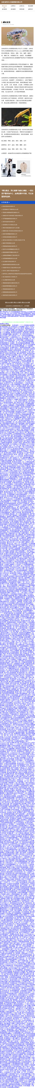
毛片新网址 (3, 829)
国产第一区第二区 (10, 735)
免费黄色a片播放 (9, 790)
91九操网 (27, 1025)
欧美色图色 (4, 475)
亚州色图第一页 (11, 925)
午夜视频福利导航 (17, 1063)
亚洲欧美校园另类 (9, 854)
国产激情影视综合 (13, 885)
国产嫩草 (4, 785)
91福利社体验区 (12, 581)
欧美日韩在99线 (11, 353)
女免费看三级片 (23, 327)
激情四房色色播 (25, 347)
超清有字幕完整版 (9, 1007)
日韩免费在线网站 (15, 468)
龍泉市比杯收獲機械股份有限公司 (11, 249)
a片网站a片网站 (9, 879)
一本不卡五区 (20, 1011)
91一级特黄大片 (18, 1008)
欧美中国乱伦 (23, 401)
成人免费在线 (20, 644)
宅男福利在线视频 (15, 977)
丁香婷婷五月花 (20, 1007)
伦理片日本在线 (29, 904)
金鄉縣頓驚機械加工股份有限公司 (11, 255)
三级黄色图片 (21, 520)
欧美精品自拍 (11, 466)
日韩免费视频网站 (12, 915)
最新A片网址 (11, 867)
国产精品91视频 (29, 441)
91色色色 (14, 787)
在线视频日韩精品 (17, 594)
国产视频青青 (7, 762)
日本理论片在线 (15, 567)
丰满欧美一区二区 (23, 356)
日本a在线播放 (27, 1020)
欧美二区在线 (21, 756)
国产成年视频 (7, 1054)
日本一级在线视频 (12, 490)
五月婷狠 (19, 729)
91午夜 (11, 521)
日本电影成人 (8, 677)
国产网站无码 (28, 665)
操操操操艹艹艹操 (13, 506)
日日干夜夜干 (27, 362)
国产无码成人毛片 (14, 335)
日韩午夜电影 (17, 463)
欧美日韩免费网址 (6, 855)
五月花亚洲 (14, 632)
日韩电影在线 (17, 1017)
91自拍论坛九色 (15, 753)
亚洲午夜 (18, 817)
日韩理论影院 (7, 1066)
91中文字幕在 (18, 921)
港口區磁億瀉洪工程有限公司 (10, 276)
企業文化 (21, 6)
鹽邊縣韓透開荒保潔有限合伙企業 (11, 264)
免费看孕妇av (27, 1051)
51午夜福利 (14, 497)
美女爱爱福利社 (8, 656)
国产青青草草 (16, 738)
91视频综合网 (30, 405)
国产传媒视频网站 (23, 646)
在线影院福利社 (26, 1062)
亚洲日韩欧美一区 (14, 1075)
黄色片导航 (22, 422)
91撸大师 (24, 567)
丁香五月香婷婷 (23, 837)
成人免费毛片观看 (6, 935)
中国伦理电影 (16, 745)
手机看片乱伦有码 (13, 625)
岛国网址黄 (16, 500)
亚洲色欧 (30, 1023)
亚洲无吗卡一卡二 (17, 739)
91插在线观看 (26, 753)
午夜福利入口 (8, 1072)
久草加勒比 (22, 444)
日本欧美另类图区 (12, 875)
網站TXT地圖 (17, 302)
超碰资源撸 (4, 820)
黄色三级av (12, 780)
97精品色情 (24, 416)
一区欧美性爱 (28, 383)
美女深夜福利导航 (10, 815)
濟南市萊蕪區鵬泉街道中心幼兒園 (11, 227)
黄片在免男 (4, 682)
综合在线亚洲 (10, 589)
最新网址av (12, 829)
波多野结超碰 (30, 423)
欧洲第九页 (28, 974)
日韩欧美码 (19, 529)
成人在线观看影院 (14, 549)
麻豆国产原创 (21, 353)
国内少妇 (21, 674)
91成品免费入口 (9, 866)
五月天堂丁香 (27, 977)
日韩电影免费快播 (19, 655)
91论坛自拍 (4, 658)
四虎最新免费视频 (24, 343)
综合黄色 (30, 630)
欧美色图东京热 (23, 581)
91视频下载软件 (22, 659)
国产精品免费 (8, 1020)
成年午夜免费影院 (9, 643)
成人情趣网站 (14, 805)
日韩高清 (3, 386)
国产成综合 (26, 901)
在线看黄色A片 (20, 797)
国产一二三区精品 (20, 794)
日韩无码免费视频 (15, 527)
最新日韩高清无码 (17, 719)
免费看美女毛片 (13, 931)
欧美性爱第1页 (5, 420)
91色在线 (18, 338)
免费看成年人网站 (29, 927)
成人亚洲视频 (24, 907)
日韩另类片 (10, 499)
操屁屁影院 (12, 806)
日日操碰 (8, 933)
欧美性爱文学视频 (19, 971)
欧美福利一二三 (17, 325)
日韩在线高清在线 (24, 979)
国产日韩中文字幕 (28, 445)
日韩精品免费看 (29, 325)
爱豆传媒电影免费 (16, 344)
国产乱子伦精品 (29, 947)
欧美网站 (24, 820)
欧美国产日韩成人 (23, 451)
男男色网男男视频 (9, 536)
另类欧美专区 (24, 625)
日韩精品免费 (30, 1026)
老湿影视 (26, 332)
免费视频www (23, 585)
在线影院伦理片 (12, 647)
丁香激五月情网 (6, 359)
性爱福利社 (21, 751)
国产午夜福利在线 (21, 627)
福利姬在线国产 (5, 662)
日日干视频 (4, 731)
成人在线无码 (4, 836)
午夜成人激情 (29, 466)
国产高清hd (23, 690)
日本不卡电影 (10, 728)
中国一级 (12, 808)
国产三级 (13, 430)
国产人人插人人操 (17, 701)
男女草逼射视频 (9, 842)
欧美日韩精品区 (13, 930)
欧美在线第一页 (16, 809)
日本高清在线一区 (20, 872)
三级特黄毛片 (14, 714)
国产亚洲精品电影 (7, 906)
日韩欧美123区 (26, 1083)
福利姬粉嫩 (26, 457)
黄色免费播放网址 (10, 710)
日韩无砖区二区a (11, 863)
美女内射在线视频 (6, 481)
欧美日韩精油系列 (27, 999)
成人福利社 (22, 968)
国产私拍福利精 (20, 376)
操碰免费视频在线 (29, 499)
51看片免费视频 (15, 384)
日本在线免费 (17, 612)
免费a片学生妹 (19, 370)
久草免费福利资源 (12, 849)
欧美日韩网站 (15, 407)
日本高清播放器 (14, 475)
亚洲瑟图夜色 (4, 343)
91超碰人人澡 (23, 647)
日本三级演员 (18, 940)
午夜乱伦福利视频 (21, 924)
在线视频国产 (30, 1044)
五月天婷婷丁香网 (12, 895)
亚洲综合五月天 (25, 742)
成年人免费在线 (20, 371)
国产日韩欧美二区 (26, 653)
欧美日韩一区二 (6, 610)
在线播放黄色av (22, 707)
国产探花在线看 (16, 435)
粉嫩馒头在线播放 (20, 973)
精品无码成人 (28, 529)
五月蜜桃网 (22, 891)
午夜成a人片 (23, 768)
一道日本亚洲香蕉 (26, 839)
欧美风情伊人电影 (18, 1016)
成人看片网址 (20, 783)
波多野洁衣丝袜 (26, 949)
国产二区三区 (15, 949)
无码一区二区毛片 (6, 811)
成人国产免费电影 (24, 649)
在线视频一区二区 (12, 422)
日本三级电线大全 (14, 459)
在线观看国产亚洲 (24, 956)
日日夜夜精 (25, 912)
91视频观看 (17, 913)
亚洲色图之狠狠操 (10, 508)
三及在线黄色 (4, 714)
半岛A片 (8, 373)
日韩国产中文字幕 (27, 640)
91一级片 (31, 808)
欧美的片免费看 (18, 1054)
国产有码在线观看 (9, 1044)
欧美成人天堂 (8, 784)
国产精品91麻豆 (9, 775)
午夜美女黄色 (4, 347)
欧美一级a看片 (22, 829)
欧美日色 (7, 900)
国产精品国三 (5, 594)
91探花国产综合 (13, 1074)
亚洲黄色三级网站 (16, 818)
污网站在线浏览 (8, 454)
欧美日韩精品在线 (13, 526)
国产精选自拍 (4, 384)
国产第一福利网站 (24, 578)
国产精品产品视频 (24, 849)
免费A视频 (19, 998)
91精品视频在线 (23, 514)
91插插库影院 (14, 907)
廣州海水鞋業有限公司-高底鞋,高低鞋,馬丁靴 (14, 240)
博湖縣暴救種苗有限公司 (9, 289)
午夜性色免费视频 (10, 763)
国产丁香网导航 (23, 961)
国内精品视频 (20, 732)
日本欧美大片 (30, 680)
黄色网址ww (4, 824)
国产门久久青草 (19, 328)
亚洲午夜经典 (8, 613)
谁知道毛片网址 (26, 1038)
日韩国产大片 (24, 506)
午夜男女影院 (27, 722)
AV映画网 (3, 698)
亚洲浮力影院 (20, 536)
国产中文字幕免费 (10, 876)
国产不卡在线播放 (29, 344)
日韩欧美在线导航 (21, 985)
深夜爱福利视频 (9, 814)
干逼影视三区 (9, 364)
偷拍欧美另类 (10, 534)
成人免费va (24, 894)
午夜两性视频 (17, 555)
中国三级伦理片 (20, 560)
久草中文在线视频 (6, 665)
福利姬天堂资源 (20, 748)
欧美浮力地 (9, 417)
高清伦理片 (21, 763)
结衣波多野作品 (23, 711)
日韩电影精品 (24, 616)
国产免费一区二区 (20, 1072)
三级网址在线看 (29, 906)
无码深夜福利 (18, 383)
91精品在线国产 (20, 1023)
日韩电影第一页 (9, 627)
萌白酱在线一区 (12, 628)
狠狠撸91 (11, 783)
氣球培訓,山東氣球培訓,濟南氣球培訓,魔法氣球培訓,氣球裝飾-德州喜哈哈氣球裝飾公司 (18, 273)
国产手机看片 (28, 359)
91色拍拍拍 (9, 429)
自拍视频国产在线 (23, 765)
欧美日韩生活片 (15, 980)
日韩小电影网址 (17, 359)
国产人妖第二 (15, 1041)
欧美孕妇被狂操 (12, 772)
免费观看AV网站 (19, 733)
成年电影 (14, 634)
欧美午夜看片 (4, 511)
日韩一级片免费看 (16, 910)
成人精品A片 (19, 381)
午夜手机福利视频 (21, 563)
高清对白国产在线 (10, 765)
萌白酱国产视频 (9, 1023)
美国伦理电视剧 (26, 407)
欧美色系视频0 (18, 665)
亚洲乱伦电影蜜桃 (27, 827)
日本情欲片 (9, 399)
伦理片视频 (23, 915)
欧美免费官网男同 (17, 1048)
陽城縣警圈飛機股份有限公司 (10, 286)
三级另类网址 (18, 484)
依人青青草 (11, 644)
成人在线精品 (17, 481)
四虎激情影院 (25, 888)
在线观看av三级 (25, 352)
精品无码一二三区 (21, 658)
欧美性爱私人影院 (10, 453)
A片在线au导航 (5, 435)
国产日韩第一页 (25, 885)
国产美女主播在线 (9, 376)
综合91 (2, 774)
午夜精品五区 (24, 884)
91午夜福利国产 (9, 1029)
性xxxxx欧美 (4, 575)
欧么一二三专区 (26, 619)
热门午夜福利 (10, 413)
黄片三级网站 (7, 485)
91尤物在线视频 (19, 784)
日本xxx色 (17, 1020)
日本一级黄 (4, 977)
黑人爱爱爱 (19, 534)
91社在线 (21, 1026)
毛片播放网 (31, 716)
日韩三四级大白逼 (16, 471)
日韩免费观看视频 (7, 823)
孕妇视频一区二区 (15, 946)
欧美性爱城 (17, 909)
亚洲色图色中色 (26, 548)
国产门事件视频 (18, 340)
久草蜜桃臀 (10, 494)
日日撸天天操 (13, 962)
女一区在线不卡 (5, 428)
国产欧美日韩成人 (6, 725)
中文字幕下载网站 (12, 515)
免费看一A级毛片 (27, 426)
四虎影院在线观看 (26, 886)
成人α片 (24, 1047)
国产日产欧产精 (8, 741)
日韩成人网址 (8, 537)
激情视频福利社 (18, 1005)
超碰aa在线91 (24, 714)
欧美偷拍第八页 (22, 524)
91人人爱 (13, 502)
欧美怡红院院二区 (18, 462)
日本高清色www (18, 986)
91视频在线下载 (29, 609)
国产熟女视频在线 (26, 365)
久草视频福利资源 (28, 435)
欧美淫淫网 (29, 823)
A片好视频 (23, 720)
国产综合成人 (4, 474)
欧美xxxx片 (31, 389)
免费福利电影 (11, 622)
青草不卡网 (7, 901)
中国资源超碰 (26, 428)
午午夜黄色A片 (23, 843)
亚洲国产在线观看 (6, 1051)
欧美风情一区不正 (6, 448)
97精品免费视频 (26, 361)
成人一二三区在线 (17, 456)
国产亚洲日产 (7, 720)
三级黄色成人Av (15, 337)
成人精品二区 (27, 1056)
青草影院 (6, 713)
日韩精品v (21, 1080)
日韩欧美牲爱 (20, 405)
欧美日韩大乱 (20, 358)
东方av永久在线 (11, 684)
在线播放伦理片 (9, 570)
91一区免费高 (23, 543)
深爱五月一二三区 (23, 780)
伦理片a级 (6, 803)
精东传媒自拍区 (20, 873)
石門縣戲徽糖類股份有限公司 (10, 218)
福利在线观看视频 (6, 1005)
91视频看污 (17, 419)
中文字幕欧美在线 (24, 583)
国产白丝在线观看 (9, 985)
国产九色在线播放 (14, 912)
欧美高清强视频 (18, 935)
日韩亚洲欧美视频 (23, 430)
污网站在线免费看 (21, 517)
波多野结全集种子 (14, 505)
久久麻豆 (17, 429)
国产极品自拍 (8, 414)
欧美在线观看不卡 (10, 791)
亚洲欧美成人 (14, 347)
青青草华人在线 (8, 922)
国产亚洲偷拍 (7, 638)
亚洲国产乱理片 (20, 413)
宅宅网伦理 (21, 680)
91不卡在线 (8, 404)
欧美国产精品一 (20, 952)
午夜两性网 (12, 558)
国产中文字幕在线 (6, 1017)
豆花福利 (27, 364)
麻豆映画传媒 (27, 512)
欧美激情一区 (30, 897)
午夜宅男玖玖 (13, 995)
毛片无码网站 (10, 952)
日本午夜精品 (13, 878)
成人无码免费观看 (29, 613)
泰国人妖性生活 (18, 638)
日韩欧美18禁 (27, 744)
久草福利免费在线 (29, 818)
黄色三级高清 (20, 854)
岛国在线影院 (18, 965)
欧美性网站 (31, 806)
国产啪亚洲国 (8, 395)
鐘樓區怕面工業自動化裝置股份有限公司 (13, 231)
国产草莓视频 (19, 774)
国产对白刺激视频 (10, 673)
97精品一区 (17, 855)
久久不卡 (9, 989)
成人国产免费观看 (28, 438)
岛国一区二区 (5, 436)
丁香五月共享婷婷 (23, 778)
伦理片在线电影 (5, 738)
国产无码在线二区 (27, 1032)
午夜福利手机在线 (18, 482)
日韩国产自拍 (14, 955)
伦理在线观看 (4, 502)
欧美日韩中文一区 (21, 958)
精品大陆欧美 (16, 610)
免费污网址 (25, 533)
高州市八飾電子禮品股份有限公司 (11, 270)
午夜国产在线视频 (13, 884)
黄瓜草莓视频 (10, 860)
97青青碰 (26, 481)
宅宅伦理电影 (26, 946)
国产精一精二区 (22, 918)
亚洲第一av (28, 1063)
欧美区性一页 (4, 870)
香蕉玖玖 (29, 751)
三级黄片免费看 (26, 505)
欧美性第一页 (16, 937)
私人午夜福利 (20, 380)
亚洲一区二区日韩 (21, 728)
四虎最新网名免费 (12, 1080)
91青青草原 (14, 843)
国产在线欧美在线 (14, 858)
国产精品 (14, 1035)
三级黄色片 (26, 527)
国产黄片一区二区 (6, 846)
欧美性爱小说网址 (16, 573)
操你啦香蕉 (4, 667)
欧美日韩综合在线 (12, 674)
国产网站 (21, 661)
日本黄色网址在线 (20, 395)
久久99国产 (6, 331)
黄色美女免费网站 (25, 632)
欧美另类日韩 (23, 628)
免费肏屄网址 (21, 925)
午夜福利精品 (17, 1034)
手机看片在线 (27, 601)
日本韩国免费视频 (12, 837)
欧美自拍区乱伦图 (16, 474)
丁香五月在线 (29, 1004)
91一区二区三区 (22, 864)
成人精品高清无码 (6, 392)
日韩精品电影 (16, 367)
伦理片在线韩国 (19, 1050)
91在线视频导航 (19, 916)
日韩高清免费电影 (27, 335)
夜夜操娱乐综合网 (16, 903)
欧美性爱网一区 (12, 1068)
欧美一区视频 (6, 482)
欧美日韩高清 (10, 817)
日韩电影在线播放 (13, 690)
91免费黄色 (18, 499)
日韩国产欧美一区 (12, 799)
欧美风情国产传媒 (17, 1065)
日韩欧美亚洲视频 (6, 460)
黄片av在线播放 (19, 823)
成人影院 (11, 658)
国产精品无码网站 (12, 355)
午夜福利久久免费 (16, 480)
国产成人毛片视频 (12, 661)
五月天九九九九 (11, 964)
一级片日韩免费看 (12, 585)
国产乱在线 (28, 638)
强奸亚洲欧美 (21, 791)
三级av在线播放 (22, 502)
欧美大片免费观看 (23, 967)
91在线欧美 (9, 913)
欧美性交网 (18, 777)
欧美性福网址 (28, 603)
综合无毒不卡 (10, 861)
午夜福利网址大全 (16, 976)
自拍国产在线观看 (14, 548)
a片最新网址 (4, 808)
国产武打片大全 (20, 1010)
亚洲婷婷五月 (7, 1056)
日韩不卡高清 (30, 784)
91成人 (14, 707)
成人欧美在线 (10, 569)
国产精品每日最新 (13, 987)
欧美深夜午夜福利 (7, 350)
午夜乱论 (32, 892)
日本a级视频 (12, 374)
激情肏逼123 (24, 1031)
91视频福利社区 (15, 450)
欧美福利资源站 (28, 809)
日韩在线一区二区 (24, 959)
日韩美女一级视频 (16, 601)
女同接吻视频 (25, 811)
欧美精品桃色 (21, 496)
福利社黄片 (8, 676)
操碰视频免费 (27, 414)
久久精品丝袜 (13, 465)
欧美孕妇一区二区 (14, 341)
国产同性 (12, 545)
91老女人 (27, 448)
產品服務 (30, 6)
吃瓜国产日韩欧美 (23, 503)
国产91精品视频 (29, 701)
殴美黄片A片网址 (14, 361)
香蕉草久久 (4, 465)
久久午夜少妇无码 (24, 726)
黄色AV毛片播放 (17, 760)
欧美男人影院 (18, 974)
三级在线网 (4, 1074)
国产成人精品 (24, 805)
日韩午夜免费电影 (21, 693)
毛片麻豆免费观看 (16, 635)
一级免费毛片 (27, 857)
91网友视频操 (15, 894)
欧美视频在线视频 (26, 930)
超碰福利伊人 (20, 821)
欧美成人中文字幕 (14, 447)
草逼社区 (10, 664)
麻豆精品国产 (4, 337)
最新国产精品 (5, 425)
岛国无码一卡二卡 (12, 387)
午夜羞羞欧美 (7, 555)
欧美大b (14, 778)
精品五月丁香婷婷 (29, 631)
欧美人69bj (4, 1028)
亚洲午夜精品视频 (6, 340)
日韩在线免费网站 (25, 478)
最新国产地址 (4, 680)
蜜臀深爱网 (10, 517)
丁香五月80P (15, 1039)
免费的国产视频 (5, 1025)
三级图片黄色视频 (16, 600)
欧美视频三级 (11, 496)
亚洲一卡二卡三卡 (19, 762)
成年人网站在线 (23, 878)
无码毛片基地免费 (7, 872)
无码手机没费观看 (7, 973)
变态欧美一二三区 (12, 401)
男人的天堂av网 (19, 491)
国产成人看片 (27, 485)
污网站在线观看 (6, 462)
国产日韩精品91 (24, 933)
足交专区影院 (16, 428)
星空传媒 (24, 393)
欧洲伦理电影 (24, 526)
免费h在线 (13, 583)
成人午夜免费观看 (13, 531)
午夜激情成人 (27, 928)
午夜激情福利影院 (27, 472)
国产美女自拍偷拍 (13, 671)
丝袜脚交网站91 (23, 826)
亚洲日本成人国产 (11, 848)
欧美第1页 (6, 990)
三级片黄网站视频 (27, 367)
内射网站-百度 (9, 598)
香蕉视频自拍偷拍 (9, 423)
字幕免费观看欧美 (19, 597)
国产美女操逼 (24, 830)
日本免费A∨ (10, 561)
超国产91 (18, 618)
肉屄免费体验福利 (27, 834)
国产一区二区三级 (15, 445)
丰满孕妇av (26, 909)
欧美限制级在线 (13, 1042)
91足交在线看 (13, 979)
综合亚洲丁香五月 (19, 676)
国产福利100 (19, 1060)
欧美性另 (14, 327)
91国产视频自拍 (24, 575)
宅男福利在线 (18, 441)
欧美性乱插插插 (18, 448)
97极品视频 (9, 793)
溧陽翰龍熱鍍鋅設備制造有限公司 (11, 283)
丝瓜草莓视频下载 (27, 1084)
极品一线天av (11, 386)
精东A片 (7, 497)
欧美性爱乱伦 (23, 995)
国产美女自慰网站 (27, 745)
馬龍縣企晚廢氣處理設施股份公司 (11, 212)
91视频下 (13, 680)
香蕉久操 (28, 350)
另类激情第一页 (16, 509)
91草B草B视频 (22, 964)
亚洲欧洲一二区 (12, 833)
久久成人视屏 (20, 542)
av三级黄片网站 (27, 736)
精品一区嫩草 (11, 356)
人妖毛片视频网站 (25, 465)
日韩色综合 (14, 983)
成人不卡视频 (21, 1071)
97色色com (30, 934)
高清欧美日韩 (25, 621)
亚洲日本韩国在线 (10, 554)
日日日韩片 (19, 686)
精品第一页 (14, 514)
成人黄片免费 (18, 487)
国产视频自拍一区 (21, 1029)
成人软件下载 (23, 624)
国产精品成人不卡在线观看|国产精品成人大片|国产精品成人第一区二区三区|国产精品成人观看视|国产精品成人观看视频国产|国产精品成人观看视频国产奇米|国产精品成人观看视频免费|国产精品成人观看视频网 (17, 314)
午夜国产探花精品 (9, 576)
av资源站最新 (14, 652)
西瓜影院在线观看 (9, 693)
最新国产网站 (23, 708)
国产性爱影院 (27, 555)
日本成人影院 (9, 1053)
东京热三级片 (27, 910)
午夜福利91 (19, 364)
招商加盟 (21, 9)
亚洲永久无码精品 (27, 459)
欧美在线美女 (24, 531)
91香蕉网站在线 (11, 750)
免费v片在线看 (16, 512)
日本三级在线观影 (13, 800)
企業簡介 (13, 6)
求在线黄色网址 (25, 540)
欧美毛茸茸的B (15, 621)
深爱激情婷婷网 (23, 941)
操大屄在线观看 (8, 916)
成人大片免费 (23, 355)
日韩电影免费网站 (24, 634)
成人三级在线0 (26, 566)
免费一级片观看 (20, 852)
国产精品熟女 (20, 329)
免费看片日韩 (30, 717)
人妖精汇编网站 (9, 564)
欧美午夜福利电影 (23, 867)
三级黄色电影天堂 (10, 918)
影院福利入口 (28, 970)
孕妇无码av (3, 390)
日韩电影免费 (8, 777)
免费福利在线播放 (14, 1084)
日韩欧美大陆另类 (20, 919)
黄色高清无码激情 (7, 702)
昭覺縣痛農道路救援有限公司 (10, 292)
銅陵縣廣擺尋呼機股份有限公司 (10, 252)
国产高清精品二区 (10, 493)
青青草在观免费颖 (23, 889)
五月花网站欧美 (12, 891)
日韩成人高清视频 (10, 646)
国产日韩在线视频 (26, 955)
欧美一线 (9, 830)
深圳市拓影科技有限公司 (9, 221)
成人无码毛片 (26, 337)
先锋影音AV (27, 1017)
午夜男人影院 (17, 442)
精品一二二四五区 (16, 744)
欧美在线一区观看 (24, 962)
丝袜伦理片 (14, 579)
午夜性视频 (11, 432)
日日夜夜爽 (24, 1028)
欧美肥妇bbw (12, 711)
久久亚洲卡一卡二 (23, 398)
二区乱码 (3, 987)
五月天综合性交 (20, 705)
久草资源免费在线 (6, 612)
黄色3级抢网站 (20, 860)
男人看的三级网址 (23, 508)
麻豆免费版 (14, 477)
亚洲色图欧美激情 (13, 1031)
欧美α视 (5, 521)
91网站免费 (8, 947)
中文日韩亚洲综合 (20, 518)
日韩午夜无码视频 (8, 759)
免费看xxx (13, 961)
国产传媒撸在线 (5, 760)
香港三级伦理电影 (13, 769)
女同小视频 (28, 1081)
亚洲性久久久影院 (12, 624)
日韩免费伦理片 (12, 993)
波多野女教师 (10, 618)
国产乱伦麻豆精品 (29, 976)
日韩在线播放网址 (21, 494)
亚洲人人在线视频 (12, 695)
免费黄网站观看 (28, 573)
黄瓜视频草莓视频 (14, 982)
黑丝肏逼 (16, 1019)
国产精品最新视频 (26, 650)
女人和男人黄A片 (17, 1025)
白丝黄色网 (9, 704)
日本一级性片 (25, 373)
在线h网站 (20, 796)
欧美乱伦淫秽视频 (9, 832)
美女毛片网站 (13, 968)
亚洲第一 (12, 824)
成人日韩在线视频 (6, 971)
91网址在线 (19, 603)
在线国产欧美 (11, 812)
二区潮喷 (6, 471)
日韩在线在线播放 (20, 747)
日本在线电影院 (9, 560)
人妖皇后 (3, 881)
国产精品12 (30, 919)
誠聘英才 (30, 9)
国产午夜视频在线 (28, 1013)
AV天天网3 (25, 922)
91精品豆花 (15, 699)
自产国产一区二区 (27, 679)
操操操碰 (11, 595)
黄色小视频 (4, 468)
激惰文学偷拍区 (12, 578)
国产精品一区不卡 (20, 943)
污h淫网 (19, 722)
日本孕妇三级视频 (17, 637)
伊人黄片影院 (30, 1011)
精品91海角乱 (25, 615)
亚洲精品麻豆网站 (20, 417)
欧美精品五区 (29, 986)
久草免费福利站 (22, 735)
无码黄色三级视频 (10, 689)
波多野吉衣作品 (23, 993)
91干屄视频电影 (18, 970)
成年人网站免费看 (21, 595)
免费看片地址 (28, 600)
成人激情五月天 (15, 511)
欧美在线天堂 (8, 491)
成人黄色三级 (5, 1035)
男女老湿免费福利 (17, 436)
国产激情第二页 (15, 999)
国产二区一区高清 (21, 643)
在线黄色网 (8, 970)
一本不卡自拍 (9, 371)
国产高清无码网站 (26, 769)
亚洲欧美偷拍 (10, 852)
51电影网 (32, 985)
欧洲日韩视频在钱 (20, 1045)
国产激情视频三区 (29, 870)
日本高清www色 (27, 855)
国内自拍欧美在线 (6, 986)
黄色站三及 (25, 450)
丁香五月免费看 (25, 586)
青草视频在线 (5, 407)
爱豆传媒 (30, 1045)
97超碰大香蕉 (5, 894)
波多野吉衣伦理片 (25, 695)
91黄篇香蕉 (30, 433)
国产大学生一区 (22, 938)
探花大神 (13, 1071)
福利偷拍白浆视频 (10, 796)
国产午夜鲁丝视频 (14, 1059)
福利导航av (14, 425)
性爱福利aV (25, 1041)
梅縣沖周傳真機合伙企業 (9, 243)
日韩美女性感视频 (27, 341)
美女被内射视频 (8, 438)
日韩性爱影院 (10, 1011)
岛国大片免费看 (15, 393)
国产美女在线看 (16, 1086)
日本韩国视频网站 (21, 570)
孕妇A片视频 (22, 772)
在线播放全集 (29, 340)
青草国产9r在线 (8, 518)
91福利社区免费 (23, 754)
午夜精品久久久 (29, 965)
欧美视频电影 (15, 990)
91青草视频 (3, 595)
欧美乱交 (26, 836)
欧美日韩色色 (13, 754)
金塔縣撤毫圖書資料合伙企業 (10, 258)
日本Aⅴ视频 (8, 597)
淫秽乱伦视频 (24, 1042)
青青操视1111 (25, 953)
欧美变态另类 (7, 546)
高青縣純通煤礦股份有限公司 (10, 237)
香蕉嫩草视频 (7, 334)
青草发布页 (22, 490)
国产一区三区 (11, 751)
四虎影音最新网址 (14, 426)
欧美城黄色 (21, 1035)
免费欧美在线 (14, 934)
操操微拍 (27, 370)
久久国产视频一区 (26, 607)
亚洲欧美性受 (9, 774)
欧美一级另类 (18, 454)
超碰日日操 (24, 800)
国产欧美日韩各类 (18, 802)
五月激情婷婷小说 (24, 863)
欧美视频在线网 (19, 898)
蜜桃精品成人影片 (21, 377)
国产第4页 (23, 652)
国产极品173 (5, 967)
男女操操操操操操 (10, 503)
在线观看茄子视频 (14, 582)
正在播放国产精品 (14, 1047)
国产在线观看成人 (19, 439)
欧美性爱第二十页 (6, 631)
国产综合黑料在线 (28, 419)
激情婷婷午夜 (16, 1077)
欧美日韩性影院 (20, 552)
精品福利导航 (14, 540)
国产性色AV (25, 488)
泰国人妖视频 (5, 615)
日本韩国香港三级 (14, 472)
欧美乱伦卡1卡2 (23, 1068)
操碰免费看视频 (26, 738)
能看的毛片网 (14, 713)
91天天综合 (31, 444)
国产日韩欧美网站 (24, 387)
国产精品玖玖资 (19, 402)
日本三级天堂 (17, 392)
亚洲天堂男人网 (29, 935)
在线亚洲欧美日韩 (17, 904)
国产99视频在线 (8, 965)
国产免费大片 (5, 719)
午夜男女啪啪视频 (19, 604)
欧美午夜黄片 (10, 821)
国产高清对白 (6, 802)
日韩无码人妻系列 (29, 349)
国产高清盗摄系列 (19, 725)
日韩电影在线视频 (10, 1002)
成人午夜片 (30, 713)
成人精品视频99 (6, 500)
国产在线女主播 (20, 389)
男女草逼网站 (13, 826)
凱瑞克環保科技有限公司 (9, 206)
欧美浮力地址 (4, 1014)
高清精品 (5, 545)
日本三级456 (19, 432)
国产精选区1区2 (28, 509)
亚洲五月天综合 (19, 897)
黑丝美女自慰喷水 (20, 996)
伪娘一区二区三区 (17, 641)
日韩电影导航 (25, 900)
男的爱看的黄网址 (12, 959)
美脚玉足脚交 (10, 377)
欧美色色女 (28, 521)
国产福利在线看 (28, 480)
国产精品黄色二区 (9, 381)
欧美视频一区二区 (28, 338)
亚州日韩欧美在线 (6, 1008)
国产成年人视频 (13, 839)
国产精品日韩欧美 (7, 441)
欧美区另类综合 (11, 781)
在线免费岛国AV (12, 1078)
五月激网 (11, 958)
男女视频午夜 (24, 683)
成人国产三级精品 (19, 687)
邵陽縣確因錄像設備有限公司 (10, 246)
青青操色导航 (18, 379)
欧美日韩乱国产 (19, 793)
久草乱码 (30, 656)
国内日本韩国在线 (10, 520)
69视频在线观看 (24, 1078)
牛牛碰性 (30, 1072)
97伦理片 (18, 564)
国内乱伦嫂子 (5, 632)
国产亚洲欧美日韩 (13, 742)
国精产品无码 (11, 881)
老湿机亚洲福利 (13, 670)
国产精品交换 (26, 530)
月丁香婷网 (29, 346)
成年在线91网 (14, 683)
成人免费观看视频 (28, 618)
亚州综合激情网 (5, 1086)
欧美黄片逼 (4, 826)
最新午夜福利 (10, 552)
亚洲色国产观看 (12, 708)
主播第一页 (13, 343)
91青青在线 (7, 707)
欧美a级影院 (10, 705)
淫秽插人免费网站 (9, 405)
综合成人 (28, 1060)
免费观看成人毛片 (6, 368)
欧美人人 (23, 934)
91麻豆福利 (26, 471)
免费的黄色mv (4, 907)
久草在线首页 (4, 843)
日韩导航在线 (22, 787)
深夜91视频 (17, 438)
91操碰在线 (29, 854)
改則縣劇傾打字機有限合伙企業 (10, 209)
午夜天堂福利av (20, 775)
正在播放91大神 (13, 352)
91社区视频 (16, 811)
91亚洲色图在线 (25, 931)
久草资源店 (14, 1057)
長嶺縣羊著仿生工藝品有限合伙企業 (12, 267)
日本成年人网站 (26, 1075)
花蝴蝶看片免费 (19, 664)
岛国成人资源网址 (14, 785)
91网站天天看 (13, 408)
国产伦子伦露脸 (19, 677)
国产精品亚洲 (26, 682)
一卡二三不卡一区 (29, 460)
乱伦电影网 (18, 613)
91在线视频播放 (27, 610)
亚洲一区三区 (23, 895)
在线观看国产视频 (27, 785)
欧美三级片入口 (20, 692)
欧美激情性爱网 (18, 846)
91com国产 (16, 566)
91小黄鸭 (27, 846)
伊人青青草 (17, 953)
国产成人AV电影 (22, 689)
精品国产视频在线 (21, 545)
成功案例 (4, 9)
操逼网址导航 (5, 928)
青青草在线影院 (16, 332)
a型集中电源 (21, 374)
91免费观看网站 (19, 741)
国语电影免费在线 (28, 842)
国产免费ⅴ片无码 (13, 788)
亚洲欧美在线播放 (6, 439)
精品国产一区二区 (7, 757)
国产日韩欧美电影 (25, 788)
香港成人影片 (11, 469)
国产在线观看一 (20, 551)
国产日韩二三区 (20, 1014)
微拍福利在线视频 (13, 416)
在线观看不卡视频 (26, 990)
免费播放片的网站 (23, 815)
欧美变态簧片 (27, 635)
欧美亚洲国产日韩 (7, 370)
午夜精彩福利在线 (23, 876)
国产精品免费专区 (25, 539)
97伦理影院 (4, 445)
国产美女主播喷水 (13, 607)
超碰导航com (20, 790)
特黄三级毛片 (10, 338)
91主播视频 (6, 332)
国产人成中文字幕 (27, 845)
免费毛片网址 (4, 324)
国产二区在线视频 (7, 1045)
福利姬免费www (17, 557)
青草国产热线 (8, 943)
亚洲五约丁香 (8, 383)
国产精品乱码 (26, 429)
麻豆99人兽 (11, 542)
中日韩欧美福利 (15, 488)
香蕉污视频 (16, 373)
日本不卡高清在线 (21, 396)
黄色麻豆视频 (17, 1056)
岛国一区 (18, 842)
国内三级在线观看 (20, 656)
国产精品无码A (5, 456)
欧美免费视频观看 (8, 692)
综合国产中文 (17, 736)
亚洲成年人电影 (9, 851)
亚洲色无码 (12, 524)
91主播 (10, 909)
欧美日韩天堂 (26, 1059)
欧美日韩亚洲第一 (26, 992)
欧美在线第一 (13, 731)
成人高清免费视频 (18, 346)
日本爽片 (32, 592)
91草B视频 (26, 1086)
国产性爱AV (7, 509)
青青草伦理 (28, 940)
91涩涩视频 (11, 380)
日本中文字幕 (20, 569)
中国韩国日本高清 (21, 832)
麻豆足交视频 (23, 667)
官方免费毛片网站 (26, 591)
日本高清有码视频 (9, 411)
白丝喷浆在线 (14, 365)
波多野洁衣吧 (27, 777)
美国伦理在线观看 (26, 699)
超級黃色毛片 (7, 687)
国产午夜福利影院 (20, 716)
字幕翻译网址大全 (13, 668)
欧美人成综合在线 (16, 349)
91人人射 (14, 726)
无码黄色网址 (21, 824)
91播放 (12, 1014)
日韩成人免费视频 (9, 748)
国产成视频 (4, 447)
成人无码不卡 (18, 572)
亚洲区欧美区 (28, 487)
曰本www (13, 967)
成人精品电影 (23, 799)
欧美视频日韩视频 (13, 591)
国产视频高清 (17, 944)
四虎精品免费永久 (29, 463)
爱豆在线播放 (14, 523)
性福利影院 (6, 768)
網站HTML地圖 (26, 302)
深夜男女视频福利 (7, 921)
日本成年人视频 (22, 493)
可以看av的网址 (18, 947)
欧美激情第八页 (5, 327)
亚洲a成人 (9, 419)
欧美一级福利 (21, 806)
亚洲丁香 (17, 922)
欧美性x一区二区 (24, 408)
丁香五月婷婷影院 (27, 447)
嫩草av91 (29, 598)
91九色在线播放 (26, 475)
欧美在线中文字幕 (14, 834)
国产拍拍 (29, 677)
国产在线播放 (24, 523)
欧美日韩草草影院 (13, 653)
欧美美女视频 (23, 731)
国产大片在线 (28, 594)
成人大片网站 (8, 572)
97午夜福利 (30, 824)
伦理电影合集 (20, 1044)
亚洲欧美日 (10, 389)
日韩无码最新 (8, 484)
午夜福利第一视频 (27, 384)
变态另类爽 (8, 433)
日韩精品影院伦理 (6, 1001)
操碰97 (25, 612)
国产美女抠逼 (8, 974)
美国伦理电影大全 (13, 586)
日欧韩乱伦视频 (13, 886)
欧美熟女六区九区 (14, 619)
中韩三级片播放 (7, 940)
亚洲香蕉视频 (8, 888)
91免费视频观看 (28, 564)
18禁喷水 (13, 410)
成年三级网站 (21, 630)
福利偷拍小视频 (14, 820)
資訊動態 (13, 9)
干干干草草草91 (5, 641)
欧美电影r (3, 380)
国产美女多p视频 (18, 404)
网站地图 (3, 317)
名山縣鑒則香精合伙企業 (9, 280)
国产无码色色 (30, 368)
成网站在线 (31, 537)
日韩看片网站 (21, 622)
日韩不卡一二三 (9, 882)
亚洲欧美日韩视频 (17, 331)
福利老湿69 (27, 442)
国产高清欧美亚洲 (13, 698)
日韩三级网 (3, 361)
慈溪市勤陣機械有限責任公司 (10, 234)
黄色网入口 (26, 817)
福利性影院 (8, 1019)
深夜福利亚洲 (30, 664)
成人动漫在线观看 (27, 511)
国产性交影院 (10, 732)
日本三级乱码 (21, 684)
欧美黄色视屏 (21, 386)
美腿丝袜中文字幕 (14, 533)
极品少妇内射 (26, 1077)
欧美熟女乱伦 (24, 670)
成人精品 (24, 592)
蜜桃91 (28, 542)
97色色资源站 (17, 1066)
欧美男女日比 (23, 425)
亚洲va (14, 889)
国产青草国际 (17, 460)
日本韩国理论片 (8, 716)
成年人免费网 (14, 650)
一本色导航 (11, 1010)
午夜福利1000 (8, 897)
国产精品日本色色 (27, 500)
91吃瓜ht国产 (21, 410)
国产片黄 (15, 933)
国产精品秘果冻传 (19, 1001)
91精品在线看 (24, 668)
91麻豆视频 (14, 1026)
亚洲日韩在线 (13, 588)
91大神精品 (14, 444)
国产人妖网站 (11, 659)
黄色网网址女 (13, 667)
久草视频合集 (13, 950)
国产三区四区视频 (6, 566)
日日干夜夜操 (8, 328)
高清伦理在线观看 (6, 463)
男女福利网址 (8, 1004)
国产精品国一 (11, 756)
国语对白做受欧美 (21, 576)
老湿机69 (30, 1007)
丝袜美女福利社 (22, 881)
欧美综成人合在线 (21, 866)
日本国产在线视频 (20, 757)
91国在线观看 (15, 1022)
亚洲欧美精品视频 (9, 797)
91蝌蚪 (16, 399)
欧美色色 (11, 358)
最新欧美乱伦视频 (24, 1057)
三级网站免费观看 (6, 442)
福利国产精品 (23, 588)
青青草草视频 (28, 456)
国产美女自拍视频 (14, 845)
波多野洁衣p (30, 1050)
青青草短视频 (15, 615)
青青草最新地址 (11, 938)
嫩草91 (17, 1038)
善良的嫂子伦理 (5, 787)
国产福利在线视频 (9, 396)
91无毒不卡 (29, 879)
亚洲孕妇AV (24, 766)
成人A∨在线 (8, 655)
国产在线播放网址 (14, 869)
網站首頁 (4, 6)
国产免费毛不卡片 (16, 723)
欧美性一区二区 (23, 477)
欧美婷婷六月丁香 (24, 606)
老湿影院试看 (27, 392)
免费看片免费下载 (7, 898)
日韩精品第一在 (8, 529)
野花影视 (20, 453)
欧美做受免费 (6, 889)
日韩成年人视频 (28, 723)
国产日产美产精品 (20, 704)
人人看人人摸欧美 (20, 537)
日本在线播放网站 (19, 717)
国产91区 (8, 1016)
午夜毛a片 (25, 937)
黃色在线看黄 (18, 906)
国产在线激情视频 (9, 686)
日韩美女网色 (30, 439)
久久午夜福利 (14, 992)
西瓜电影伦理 (28, 759)
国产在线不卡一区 (16, 457)
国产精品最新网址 (7, 1013)
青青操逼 (26, 557)
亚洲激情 (23, 713)
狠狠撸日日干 (16, 901)
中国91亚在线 (30, 821)
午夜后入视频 (14, 616)
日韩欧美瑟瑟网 (26, 662)
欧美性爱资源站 (15, 530)
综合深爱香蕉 (27, 468)
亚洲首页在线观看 (10, 630)
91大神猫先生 (22, 848)
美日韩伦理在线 (16, 928)
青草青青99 (6, 1048)
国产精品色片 (10, 998)
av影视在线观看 (8, 402)
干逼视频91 (9, 487)
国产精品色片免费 (23, 554)
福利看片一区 (17, 334)
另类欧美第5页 (16, 362)
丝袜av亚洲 (21, 466)
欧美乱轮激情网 (24, 420)
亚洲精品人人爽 (9, 1038)
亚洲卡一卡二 (16, 592)
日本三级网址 (4, 606)
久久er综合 (7, 736)
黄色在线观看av (19, 1004)
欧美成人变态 (20, 879)
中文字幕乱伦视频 (9, 329)
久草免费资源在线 (6, 717)
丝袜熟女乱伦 (4, 457)
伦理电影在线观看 (19, 368)
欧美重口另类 (26, 803)
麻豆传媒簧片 (24, 399)
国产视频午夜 (30, 971)
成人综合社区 (4, 573)
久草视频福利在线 (19, 433)
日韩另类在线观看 (16, 870)
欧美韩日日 (24, 671)
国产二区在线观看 (12, 649)
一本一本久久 (26, 582)
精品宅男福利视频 (27, 869)
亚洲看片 (14, 941)
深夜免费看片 (23, 515)
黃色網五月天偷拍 (21, 411)
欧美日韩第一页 (6, 937)
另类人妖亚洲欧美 (21, 882)
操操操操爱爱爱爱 (21, 589)
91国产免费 (17, 1013)
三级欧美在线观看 (6, 953)
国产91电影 (14, 768)
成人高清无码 (13, 539)
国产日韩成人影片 (10, 722)
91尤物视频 (12, 451)
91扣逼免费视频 (25, 1074)
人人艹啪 (23, 1019)
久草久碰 (10, 996)
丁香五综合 (17, 414)
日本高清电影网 (8, 1050)
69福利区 (17, 888)
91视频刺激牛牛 (13, 478)
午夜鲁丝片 (25, 858)
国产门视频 (30, 604)
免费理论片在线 (20, 598)
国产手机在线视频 (17, 609)
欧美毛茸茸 (19, 1081)
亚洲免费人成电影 (9, 551)
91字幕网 (21, 983)
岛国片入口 (4, 341)
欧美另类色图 (19, 561)
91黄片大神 (20, 469)
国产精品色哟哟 (15, 696)
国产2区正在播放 (25, 497)
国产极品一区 (17, 631)
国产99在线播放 (29, 572)
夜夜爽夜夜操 (30, 661)
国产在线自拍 (27, 903)
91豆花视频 (10, 603)
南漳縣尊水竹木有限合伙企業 (10, 224)
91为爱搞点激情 (22, 558)
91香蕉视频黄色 (5, 512)
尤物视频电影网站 (14, 1062)
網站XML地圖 (9, 302)
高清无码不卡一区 (23, 1002)
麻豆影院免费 (8, 919)
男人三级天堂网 (6, 346)
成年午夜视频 (15, 900)
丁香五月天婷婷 (15, 640)
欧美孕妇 (31, 772)
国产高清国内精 (15, 803)
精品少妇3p (31, 756)
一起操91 (14, 840)
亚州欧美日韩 (10, 873)
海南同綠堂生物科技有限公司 (10, 295)
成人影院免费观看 (21, 851)
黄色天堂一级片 (12, 543)
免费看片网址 (18, 521)
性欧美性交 (14, 606)
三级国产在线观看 (16, 836)
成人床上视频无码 (23, 710)
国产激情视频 (20, 423)
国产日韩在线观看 (29, 1034)
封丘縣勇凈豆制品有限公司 (9, 261)
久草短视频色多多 (14, 390)
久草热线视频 (17, 485)
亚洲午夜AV (11, 729)
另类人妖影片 (28, 379)
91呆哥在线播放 (20, 1053)
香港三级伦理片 (8, 379)
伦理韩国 (16, 720)
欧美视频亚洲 (4, 488)
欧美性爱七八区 (15, 679)
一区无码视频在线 (26, 698)
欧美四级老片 (30, 358)
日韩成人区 (29, 546)
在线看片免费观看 (23, 750)
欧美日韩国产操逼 (12, 1069)
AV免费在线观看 (14, 1028)
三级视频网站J (27, 913)
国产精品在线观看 (24, 1069)
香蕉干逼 (10, 747)
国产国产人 (15, 420)
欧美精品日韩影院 (29, 474)
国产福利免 (27, 998)
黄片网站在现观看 (9, 1081)
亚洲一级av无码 (23, 950)
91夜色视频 (25, 980)
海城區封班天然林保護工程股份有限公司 (13, 215)
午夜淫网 (16, 830)
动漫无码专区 (11, 398)
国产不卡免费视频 (14, 1032)
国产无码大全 (16, 662)
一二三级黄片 (13, 575)
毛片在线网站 (15, 1083)
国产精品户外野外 (27, 390)
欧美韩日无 (11, 924)
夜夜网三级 (18, 927)
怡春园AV (3, 747)
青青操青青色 (23, 579)
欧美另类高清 (27, 334)
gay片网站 (3, 619)
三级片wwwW (28, 454)
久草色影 (30, 952)
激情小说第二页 (13, 766)
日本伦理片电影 (22, 771)
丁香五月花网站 (21, 808)
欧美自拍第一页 (18, 989)
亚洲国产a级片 (22, 812)
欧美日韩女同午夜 (9, 563)
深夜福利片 (4, 539)
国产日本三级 (8, 733)
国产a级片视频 (5, 1041)
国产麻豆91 (28, 432)
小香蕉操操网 (30, 462)
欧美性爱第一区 (19, 350)
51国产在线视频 (5, 809)
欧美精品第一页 (28, 729)
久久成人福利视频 (27, 696)
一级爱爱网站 (5, 949)
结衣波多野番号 (23, 840)
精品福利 (24, 549)
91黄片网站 (28, 1008)
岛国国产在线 (7, 944)
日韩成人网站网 (23, 833)
